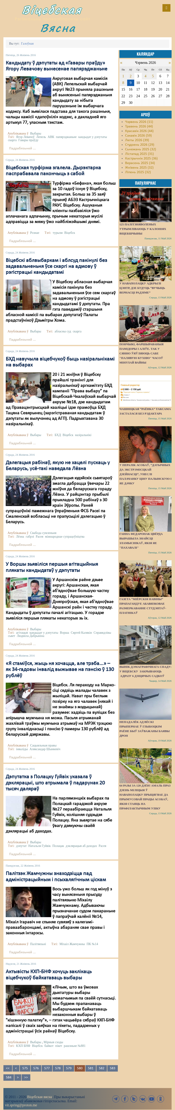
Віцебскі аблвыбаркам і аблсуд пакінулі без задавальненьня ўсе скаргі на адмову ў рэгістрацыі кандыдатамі (56, 266)
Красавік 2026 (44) (139, 131)
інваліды (22, 749)
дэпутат (21, 846)
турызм (58, 232)
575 (25, 1068)
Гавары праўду (28, 140)
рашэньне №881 (74, 1046)
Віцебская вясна (39, 1097)
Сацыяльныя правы (43, 745)
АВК (51, 137)
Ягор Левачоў (25, 137)
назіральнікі (83, 435)
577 (47, 1068)
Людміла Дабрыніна (30, 636)
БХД (58, 435)
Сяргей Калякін (81, 632)
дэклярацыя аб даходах (81, 846)
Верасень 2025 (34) (140, 163)
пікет (58, 1046)
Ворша (64, 632)
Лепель (41, 137)
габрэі (30, 536)
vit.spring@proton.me (21, 1105)
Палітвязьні (38, 944)
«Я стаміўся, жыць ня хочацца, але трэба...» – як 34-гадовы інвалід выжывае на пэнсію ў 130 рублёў (60, 670)
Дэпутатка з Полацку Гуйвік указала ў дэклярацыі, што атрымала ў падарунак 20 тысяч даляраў (55, 783)
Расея (39, 536)
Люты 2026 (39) (137, 140)
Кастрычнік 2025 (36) (141, 158)
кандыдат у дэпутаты (92, 137)
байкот (49, 1046)
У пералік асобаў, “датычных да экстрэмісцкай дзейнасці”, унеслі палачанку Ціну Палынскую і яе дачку (145, 474)
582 (101, 1068)
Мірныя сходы (53, 1042)
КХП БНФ (23, 1046)
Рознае (34, 232)
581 (90, 1068)
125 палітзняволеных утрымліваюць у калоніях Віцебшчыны (142, 229)
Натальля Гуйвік (39, 846)
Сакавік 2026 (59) (138, 135)
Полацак (58, 846)
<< (8, 1068)
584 (8, 1077)
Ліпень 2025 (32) (138, 172)
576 (36, 1068)
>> (26, 1077)
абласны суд (63, 331)
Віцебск (69, 232)
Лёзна (20, 536)
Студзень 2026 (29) (139, 145)
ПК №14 (92, 944)
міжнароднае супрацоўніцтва (64, 536)
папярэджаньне (66, 137)
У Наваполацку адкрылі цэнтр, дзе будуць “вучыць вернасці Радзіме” (142, 288)
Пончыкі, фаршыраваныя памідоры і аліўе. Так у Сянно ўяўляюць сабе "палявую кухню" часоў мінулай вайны (141, 353)
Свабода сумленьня (43, 533)
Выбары (35, 133)
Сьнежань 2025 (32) (140, 149)
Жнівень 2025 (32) (139, 168)
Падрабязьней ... (22, 148)
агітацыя (22, 632)
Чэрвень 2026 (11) (139, 122)
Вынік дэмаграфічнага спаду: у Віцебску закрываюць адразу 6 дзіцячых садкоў (145, 671)
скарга (12, 140)
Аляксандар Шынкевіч (45, 749)
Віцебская (52, 10)
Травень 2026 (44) (139, 126)
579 (69, 1068)
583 (112, 1068)
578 (58, 1068)
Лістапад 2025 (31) (139, 154)
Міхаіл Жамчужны (72, 944)
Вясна (58, 28)
